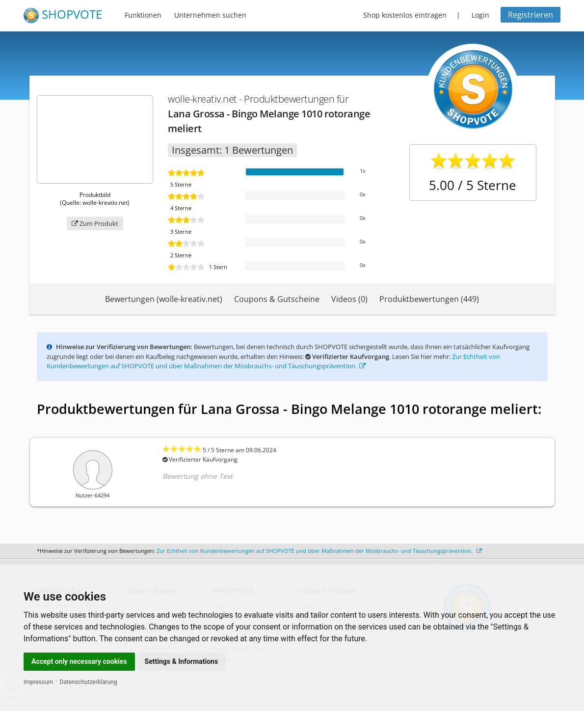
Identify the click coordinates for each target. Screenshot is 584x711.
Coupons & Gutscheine (276, 299)
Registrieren (530, 14)
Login (480, 15)
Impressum (38, 682)
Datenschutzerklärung (88, 682)
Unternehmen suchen (210, 15)
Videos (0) (349, 299)
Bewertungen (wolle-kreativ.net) (163, 299)
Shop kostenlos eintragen (405, 15)
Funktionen (143, 15)
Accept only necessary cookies (79, 661)
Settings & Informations (181, 661)
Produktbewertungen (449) (429, 299)
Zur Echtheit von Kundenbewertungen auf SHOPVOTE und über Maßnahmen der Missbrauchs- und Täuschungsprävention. (273, 361)
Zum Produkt (95, 223)
